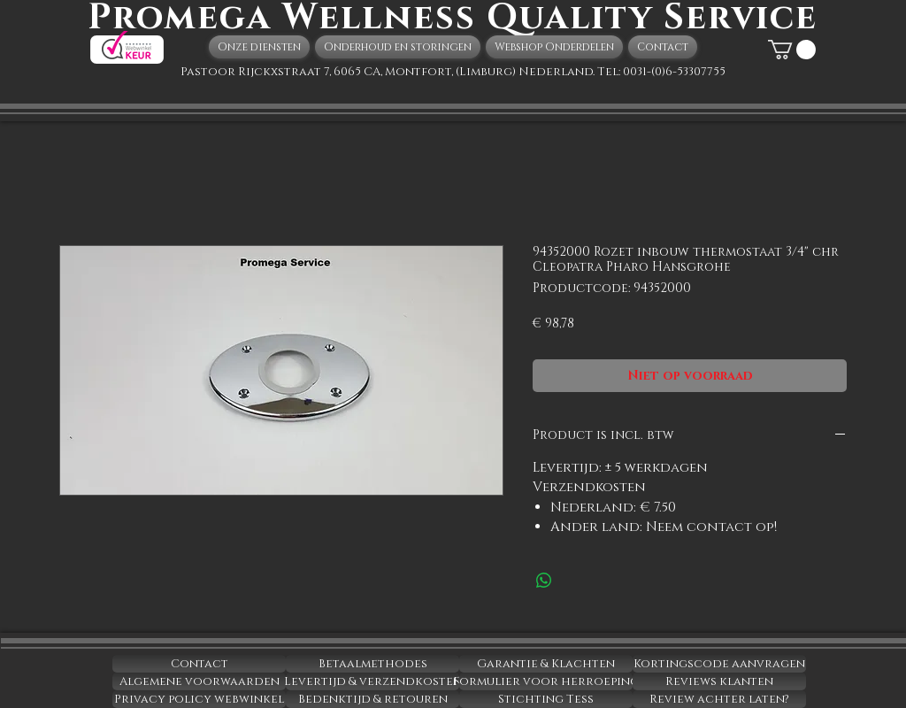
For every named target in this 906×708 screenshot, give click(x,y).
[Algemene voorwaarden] (199, 681)
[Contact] (199, 664)
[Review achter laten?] (719, 699)
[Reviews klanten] (719, 681)
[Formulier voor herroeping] (546, 681)
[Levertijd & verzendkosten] (372, 681)
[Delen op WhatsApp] (544, 580)
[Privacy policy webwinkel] (199, 699)
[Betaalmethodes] (372, 664)
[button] (792, 49)
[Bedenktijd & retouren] (372, 699)
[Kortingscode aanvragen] (719, 664)
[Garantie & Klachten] (546, 664)
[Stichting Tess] (546, 699)
